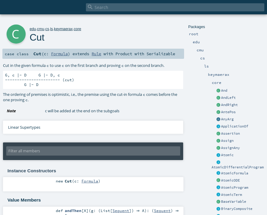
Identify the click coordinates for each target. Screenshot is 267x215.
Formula (59, 53)
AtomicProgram (234, 187)
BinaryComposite (236, 209)
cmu (40, 29)
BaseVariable (233, 201)
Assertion (230, 133)
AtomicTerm (231, 195)
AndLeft (228, 98)
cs (47, 29)
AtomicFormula (234, 173)
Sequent (120, 210)
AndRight (229, 105)
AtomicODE (230, 180)
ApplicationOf (234, 126)
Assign (227, 141)
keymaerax (63, 29)
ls (51, 29)
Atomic (227, 155)
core (77, 29)
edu (33, 29)
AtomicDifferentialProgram (238, 167)
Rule (96, 53)
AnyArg (227, 119)
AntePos (228, 112)
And (224, 90)
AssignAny (230, 148)
